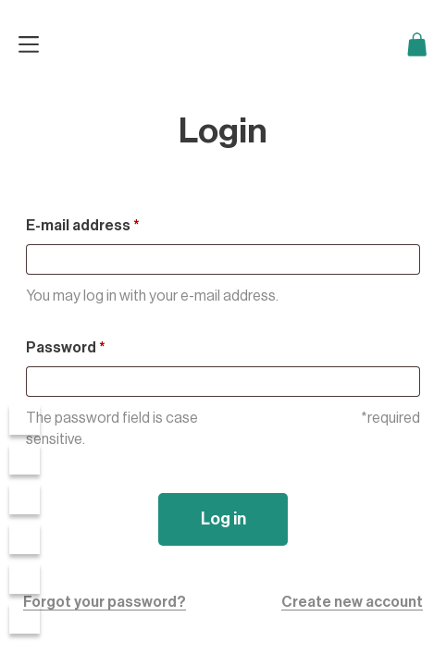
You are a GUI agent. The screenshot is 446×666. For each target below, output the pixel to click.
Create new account (352, 602)
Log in (223, 519)
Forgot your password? (104, 602)
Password (65, 347)
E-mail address (83, 225)
